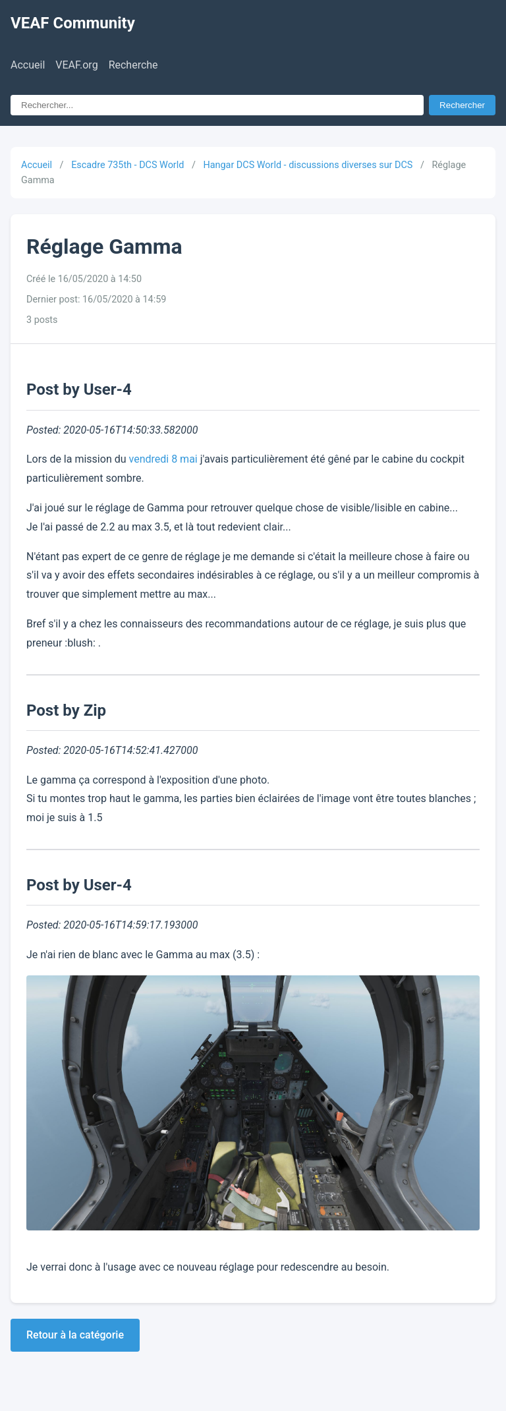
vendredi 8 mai (163, 459)
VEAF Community (73, 23)
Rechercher (462, 105)
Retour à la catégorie (75, 1335)
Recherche (133, 65)
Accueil (28, 65)
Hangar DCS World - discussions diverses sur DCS (307, 165)
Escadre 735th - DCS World (127, 165)
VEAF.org (76, 65)
